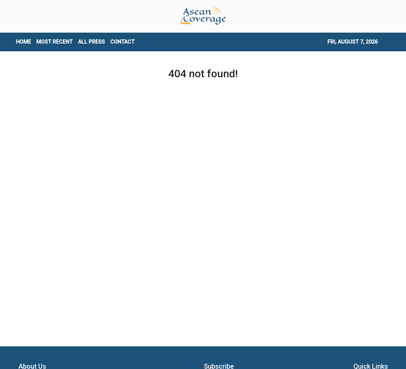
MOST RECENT (54, 42)
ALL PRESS (91, 42)
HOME (23, 42)
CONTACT (122, 42)
